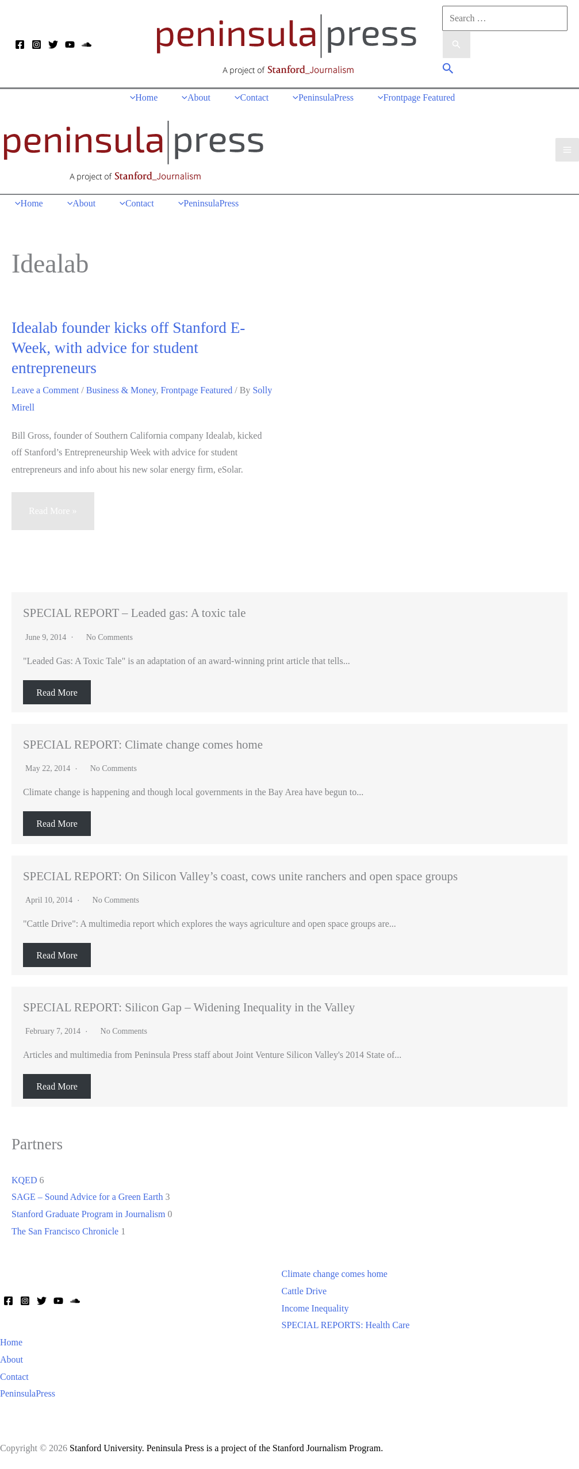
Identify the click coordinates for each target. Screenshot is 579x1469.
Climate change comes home (335, 1274)
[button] (448, 69)
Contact (14, 1377)
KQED (24, 1180)
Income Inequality (315, 1309)
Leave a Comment (45, 391)
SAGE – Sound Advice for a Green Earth (87, 1197)
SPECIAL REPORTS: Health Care (346, 1325)
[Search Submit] (456, 45)
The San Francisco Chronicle (64, 1232)
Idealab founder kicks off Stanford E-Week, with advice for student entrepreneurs (128, 349)
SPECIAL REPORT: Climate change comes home (143, 744)
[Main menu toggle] (567, 150)
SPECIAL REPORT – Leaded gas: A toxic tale (134, 613)
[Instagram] (36, 44)
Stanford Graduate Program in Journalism (88, 1214)
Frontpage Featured (196, 391)
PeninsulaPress (27, 1394)
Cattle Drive (304, 1292)
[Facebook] (20, 44)
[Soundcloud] (86, 44)
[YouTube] (70, 44)
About (11, 1360)
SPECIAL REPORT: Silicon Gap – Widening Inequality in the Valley (189, 1007)
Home (11, 1343)
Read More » (53, 517)
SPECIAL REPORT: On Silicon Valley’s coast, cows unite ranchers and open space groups (240, 876)
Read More (57, 692)
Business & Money (121, 391)
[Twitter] (53, 44)
